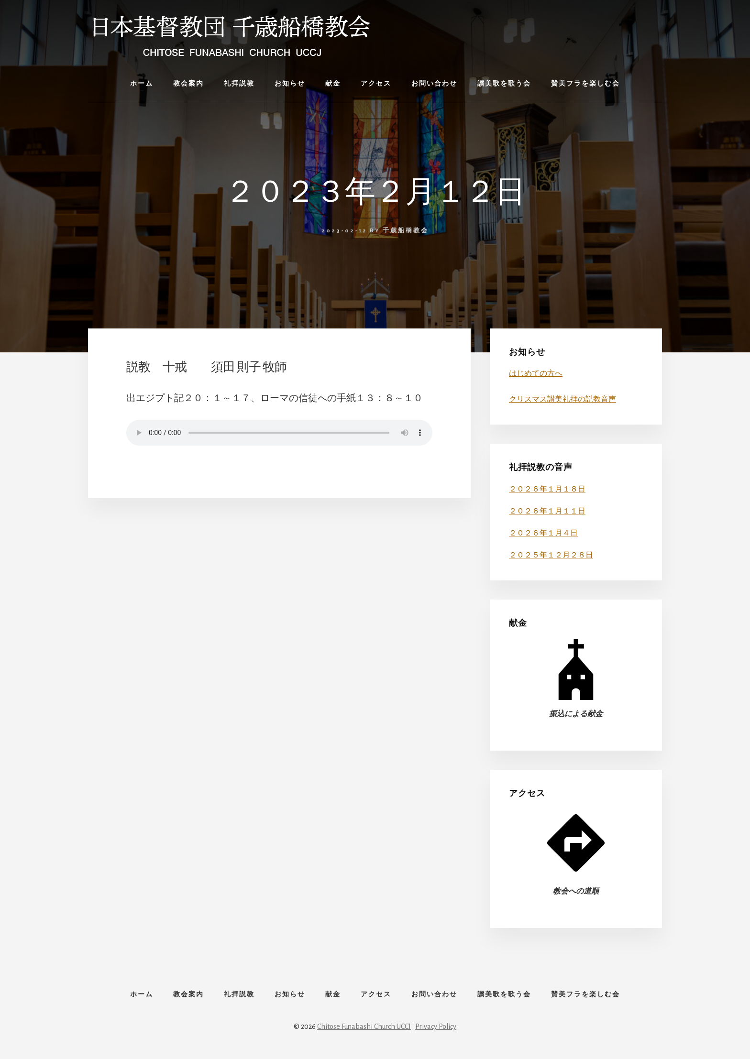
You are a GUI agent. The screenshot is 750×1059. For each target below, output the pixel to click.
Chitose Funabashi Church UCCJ (364, 1026)
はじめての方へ (535, 373)
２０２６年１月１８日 (547, 489)
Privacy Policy (435, 1026)
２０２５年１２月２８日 (551, 555)
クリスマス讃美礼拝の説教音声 (562, 399)
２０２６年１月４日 (543, 533)
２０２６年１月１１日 (547, 511)
